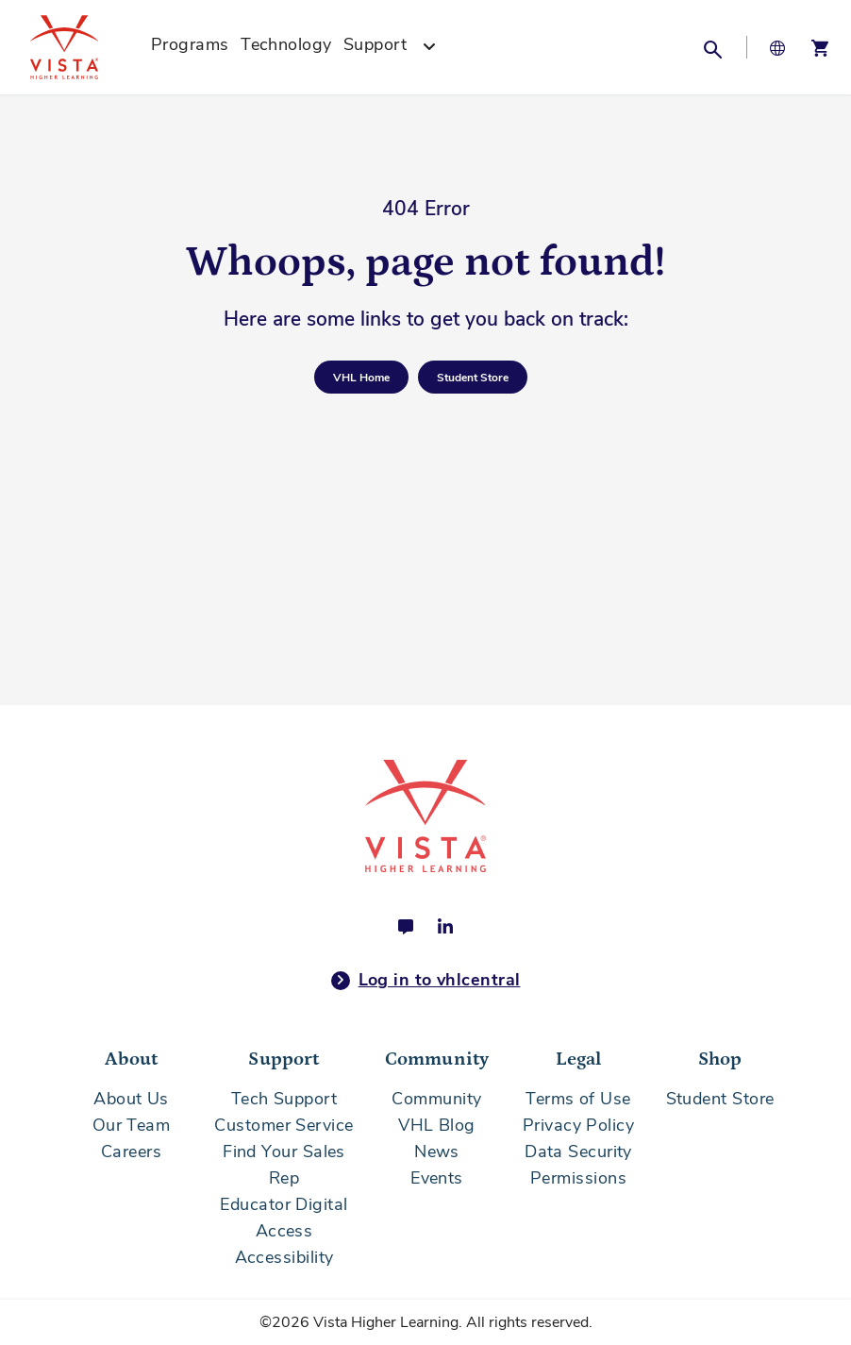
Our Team (131, 1125)
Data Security (578, 1151)
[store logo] (85, 47)
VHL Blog (437, 1125)
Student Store (720, 1098)
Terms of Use (578, 1098)
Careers (131, 1151)
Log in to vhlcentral (426, 980)
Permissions (578, 1178)
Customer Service (283, 1125)
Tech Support (284, 1098)
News (436, 1151)
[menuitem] (190, 47)
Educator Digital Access (283, 1217)
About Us (131, 1098)
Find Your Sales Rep (284, 1164)
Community (436, 1098)
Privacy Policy (578, 1125)
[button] (713, 47)
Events (436, 1178)
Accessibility (284, 1257)
